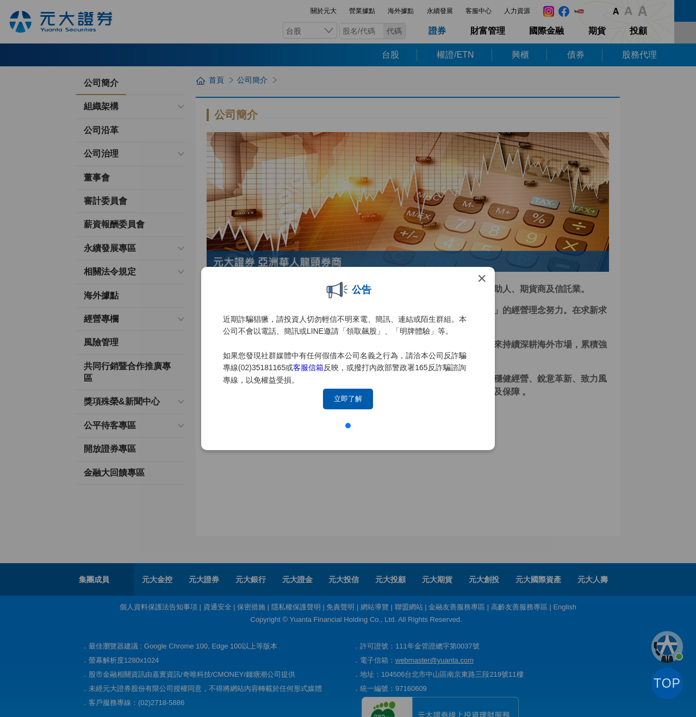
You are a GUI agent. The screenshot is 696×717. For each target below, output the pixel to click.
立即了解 (348, 399)
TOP (667, 683)
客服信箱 (308, 367)
